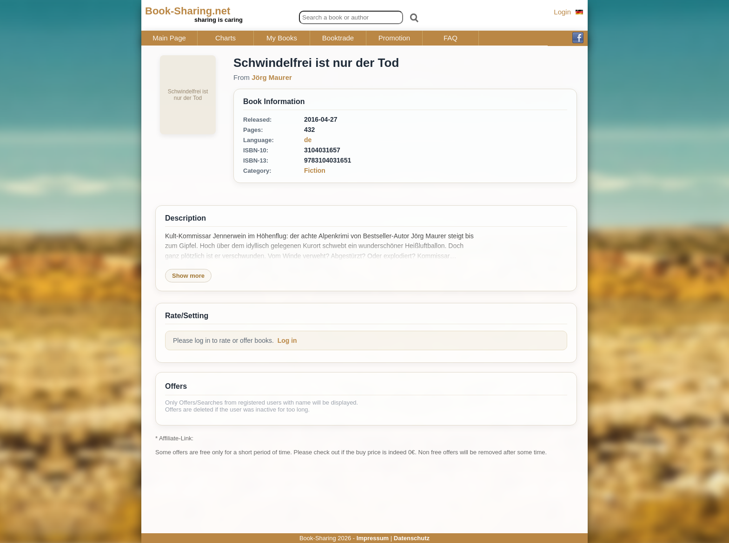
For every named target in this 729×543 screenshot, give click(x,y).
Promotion (394, 38)
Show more (188, 275)
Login (562, 12)
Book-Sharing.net (187, 10)
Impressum (373, 538)
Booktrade (338, 38)
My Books (281, 38)
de (307, 140)
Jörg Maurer (272, 77)
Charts (225, 38)
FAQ (450, 38)
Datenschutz (412, 538)
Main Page (169, 38)
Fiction (314, 170)
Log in (287, 340)
